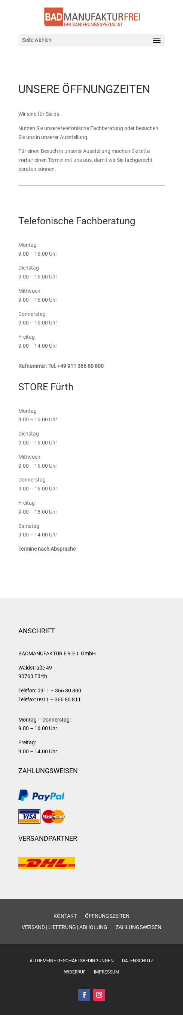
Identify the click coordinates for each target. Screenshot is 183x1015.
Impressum (106, 972)
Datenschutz (137, 960)
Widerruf (75, 972)
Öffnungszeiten (107, 916)
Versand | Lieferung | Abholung (64, 927)
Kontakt (65, 916)
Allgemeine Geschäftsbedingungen (72, 960)
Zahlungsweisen (138, 927)
